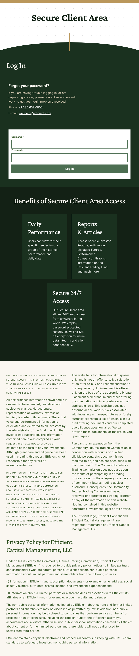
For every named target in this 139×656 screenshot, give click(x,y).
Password (17, 150)
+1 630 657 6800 (31, 107)
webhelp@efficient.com (35, 113)
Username (17, 137)
